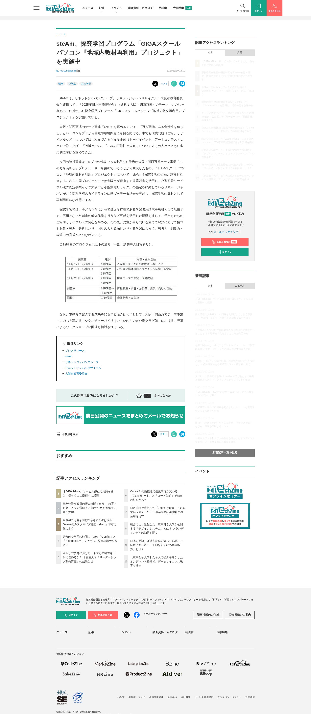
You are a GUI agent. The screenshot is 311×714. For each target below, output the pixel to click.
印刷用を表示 (67, 434)
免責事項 (172, 697)
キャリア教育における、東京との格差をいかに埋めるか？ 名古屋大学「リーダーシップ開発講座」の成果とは (89, 557)
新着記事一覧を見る (224, 452)
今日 (210, 52)
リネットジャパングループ (82, 362)
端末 (60, 83)
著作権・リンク (137, 697)
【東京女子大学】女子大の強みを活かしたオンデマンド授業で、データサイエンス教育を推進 (156, 561)
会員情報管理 (156, 697)
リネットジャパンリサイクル (83, 367)
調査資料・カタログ (140, 8)
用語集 (163, 8)
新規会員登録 (224, 242)
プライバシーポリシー (229, 697)
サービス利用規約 (203, 697)
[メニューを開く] (36, 8)
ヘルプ (121, 697)
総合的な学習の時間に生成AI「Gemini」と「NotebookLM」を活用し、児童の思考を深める (90, 541)
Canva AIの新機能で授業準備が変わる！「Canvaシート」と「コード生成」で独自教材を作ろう (156, 495)
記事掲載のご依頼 (208, 614)
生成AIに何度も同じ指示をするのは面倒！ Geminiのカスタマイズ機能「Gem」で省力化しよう (89, 524)
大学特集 (182, 8)
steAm (69, 356)
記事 (102, 8)
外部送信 (250, 697)
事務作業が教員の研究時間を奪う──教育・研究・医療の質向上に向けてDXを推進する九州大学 (90, 508)
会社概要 (185, 697)
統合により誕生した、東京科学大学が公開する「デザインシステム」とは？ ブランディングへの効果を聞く (157, 528)
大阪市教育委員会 (76, 373)
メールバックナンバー (225, 232)
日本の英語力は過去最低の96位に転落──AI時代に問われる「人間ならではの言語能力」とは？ (157, 545)
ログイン (224, 252)
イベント (116, 8)
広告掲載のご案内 (240, 614)
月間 (239, 52)
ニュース (87, 8)
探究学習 (86, 83)
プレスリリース (75, 350)
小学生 (72, 83)
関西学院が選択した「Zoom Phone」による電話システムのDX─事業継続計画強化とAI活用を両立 (157, 512)
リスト (164, 83)
